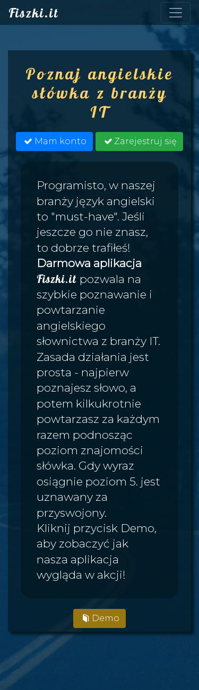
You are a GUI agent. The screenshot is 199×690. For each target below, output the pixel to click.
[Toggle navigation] (176, 12)
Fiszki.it (33, 13)
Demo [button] (99, 618)
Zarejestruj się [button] (139, 141)
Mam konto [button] (54, 141)
